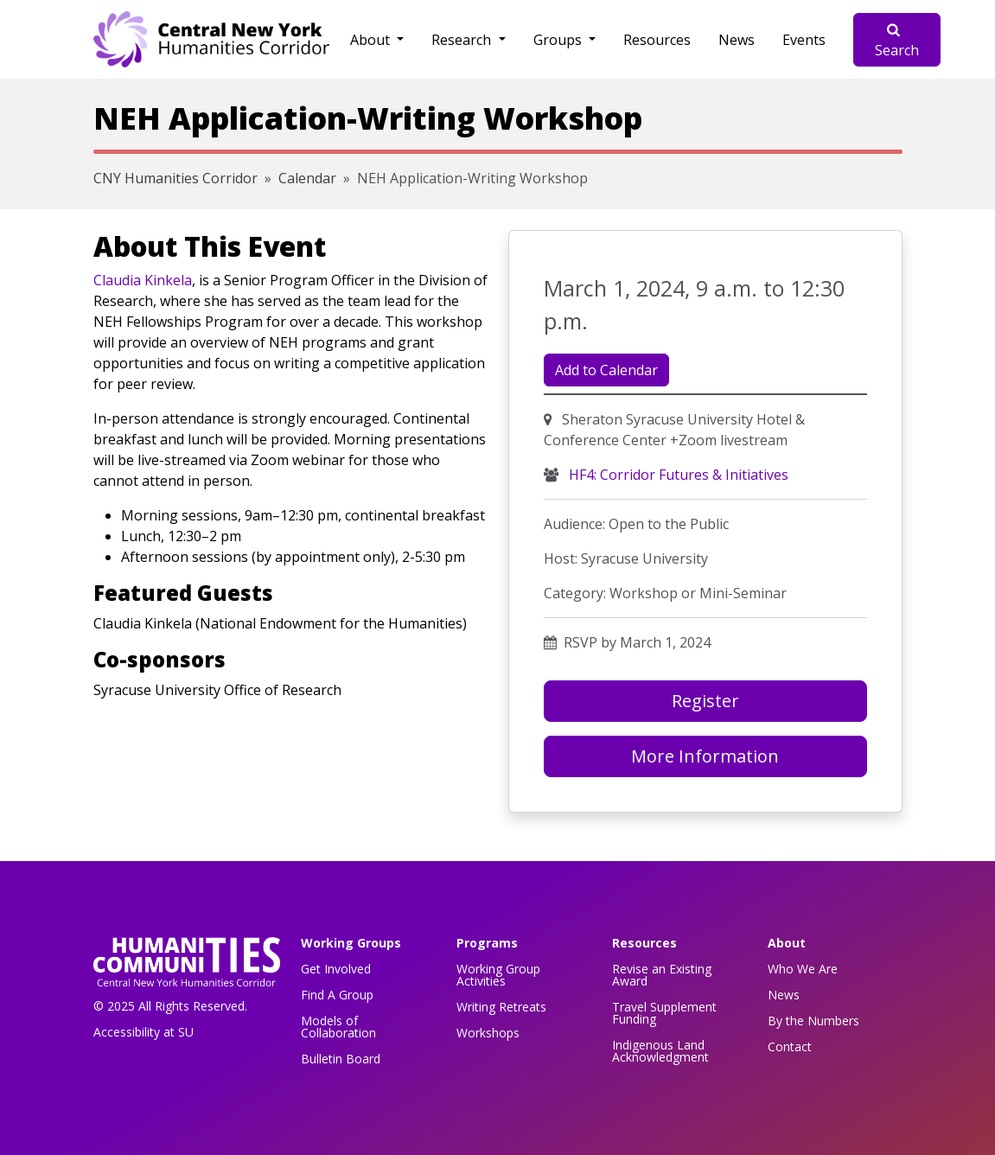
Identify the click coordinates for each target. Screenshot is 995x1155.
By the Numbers (813, 1020)
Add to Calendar (606, 370)
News (736, 39)
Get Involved (336, 968)
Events (804, 39)
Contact (790, 1046)
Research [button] (462, 39)
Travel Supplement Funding (664, 1013)
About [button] (371, 39)
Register (705, 700)
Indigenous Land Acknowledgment (660, 1051)
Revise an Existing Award (661, 974)
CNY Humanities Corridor (175, 178)
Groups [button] (559, 39)
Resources (657, 39)
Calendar (307, 178)
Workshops (488, 1032)
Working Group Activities (498, 974)
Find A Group (337, 994)
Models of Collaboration (338, 1026)
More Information (705, 756)
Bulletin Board (340, 1058)
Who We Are (803, 968)
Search (897, 41)
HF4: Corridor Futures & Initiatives (676, 474)
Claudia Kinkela (142, 280)
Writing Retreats (501, 1007)
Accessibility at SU (143, 1032)
